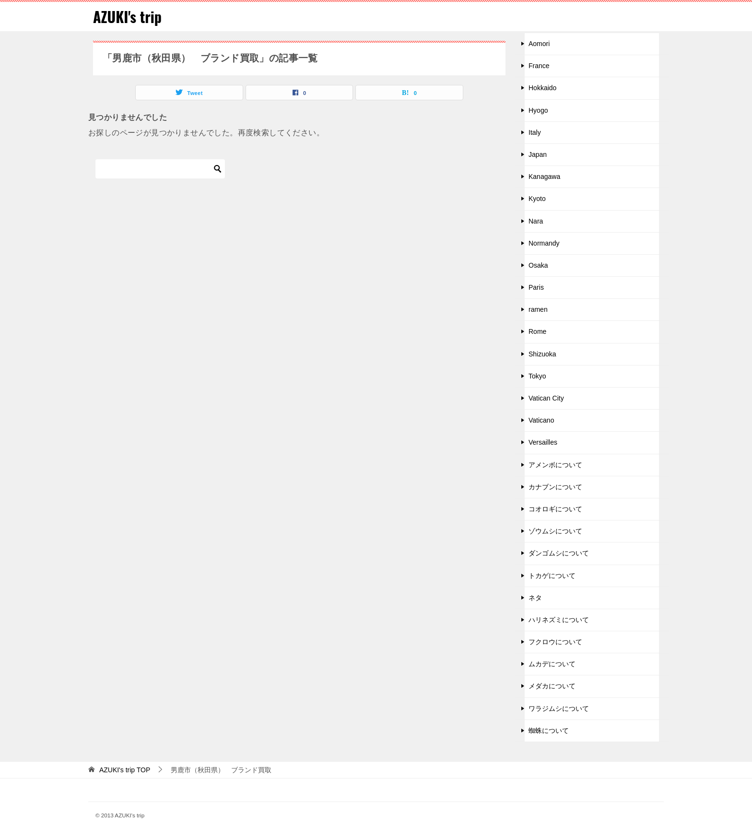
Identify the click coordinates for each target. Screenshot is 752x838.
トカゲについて (552, 575)
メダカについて (552, 686)
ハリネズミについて (559, 620)
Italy (535, 132)
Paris (536, 287)
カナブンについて (555, 487)
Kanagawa (544, 176)
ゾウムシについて (555, 531)
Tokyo (537, 376)
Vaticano (541, 420)
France (539, 66)
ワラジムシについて (559, 708)
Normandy (544, 243)
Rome (537, 331)
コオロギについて (555, 509)
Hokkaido (542, 88)
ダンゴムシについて (559, 553)
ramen (538, 309)
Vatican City (546, 398)
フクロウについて (555, 642)
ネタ (535, 598)
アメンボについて (555, 465)
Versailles (543, 442)
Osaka (538, 265)
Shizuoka (542, 354)
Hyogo (538, 110)
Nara (536, 221)
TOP (124, 770)
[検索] (160, 168)
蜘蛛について (549, 730)
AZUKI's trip (127, 16)
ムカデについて (552, 664)
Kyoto (537, 198)
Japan (538, 154)
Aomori (539, 43)
